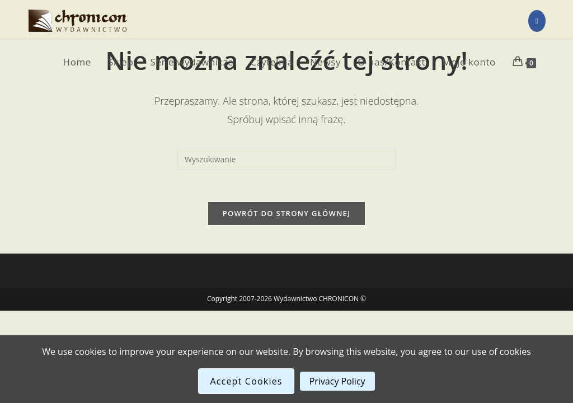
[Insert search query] (286, 159)
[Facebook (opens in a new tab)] (537, 21)
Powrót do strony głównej (287, 215)
